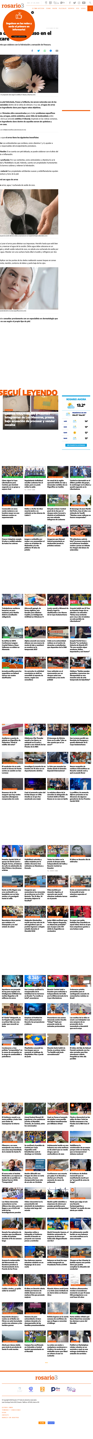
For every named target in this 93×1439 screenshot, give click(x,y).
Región (54, 8)
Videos (83, 8)
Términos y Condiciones (11, 1410)
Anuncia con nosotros (10, 1417)
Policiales (62, 8)
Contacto (5, 1415)
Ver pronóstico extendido (76, 445)
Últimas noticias (38, 8)
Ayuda (4, 1412)
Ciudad (48, 8)
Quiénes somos (7, 1407)
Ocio (77, 8)
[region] (46, 19)
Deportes (71, 8)
